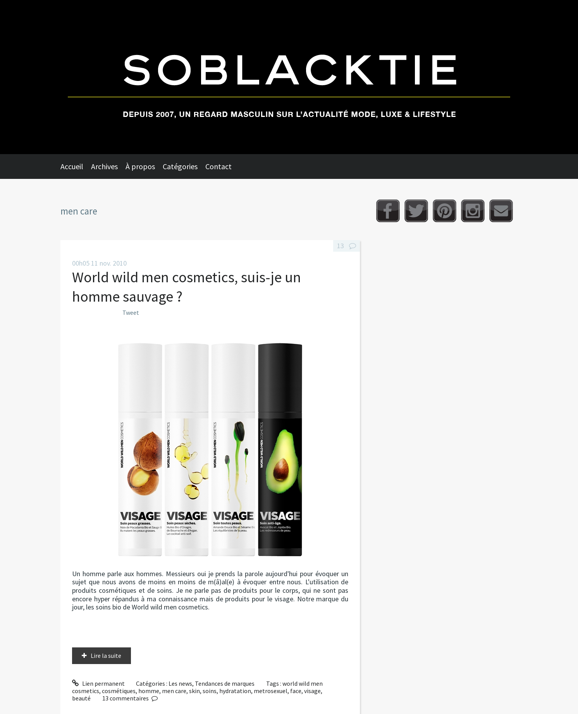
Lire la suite (106, 655)
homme (148, 691)
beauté (81, 698)
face (295, 691)
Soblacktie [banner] (289, 77)
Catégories (180, 166)
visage (312, 691)
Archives (104, 166)
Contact (218, 166)
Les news (180, 683)
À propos (140, 166)
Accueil (71, 166)
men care (174, 691)
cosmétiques (119, 691)
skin (194, 691)
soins (210, 691)
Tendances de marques (225, 683)
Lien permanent (98, 683)
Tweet (130, 312)
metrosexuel (270, 691)
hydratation (235, 691)
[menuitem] (75, 166)
